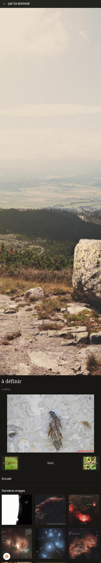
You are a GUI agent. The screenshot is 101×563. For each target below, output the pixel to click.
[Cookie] (6, 556)
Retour (50, 463)
